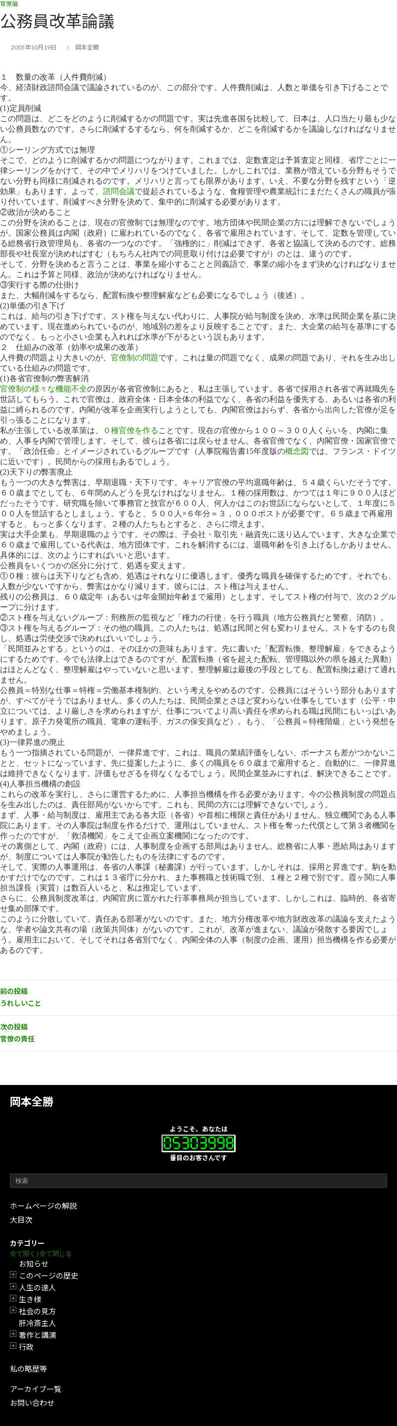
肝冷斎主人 (37, 1323)
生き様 (30, 1299)
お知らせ (34, 1263)
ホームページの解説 (43, 1205)
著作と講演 (37, 1334)
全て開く (23, 1253)
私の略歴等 (28, 1368)
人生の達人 (37, 1287)
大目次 (21, 1219)
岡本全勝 (31, 1101)
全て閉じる (56, 1253)
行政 (26, 1346)
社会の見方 (37, 1311)
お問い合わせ (32, 1402)
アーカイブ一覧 (35, 1388)
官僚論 (9, 3)
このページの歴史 (48, 1275)
